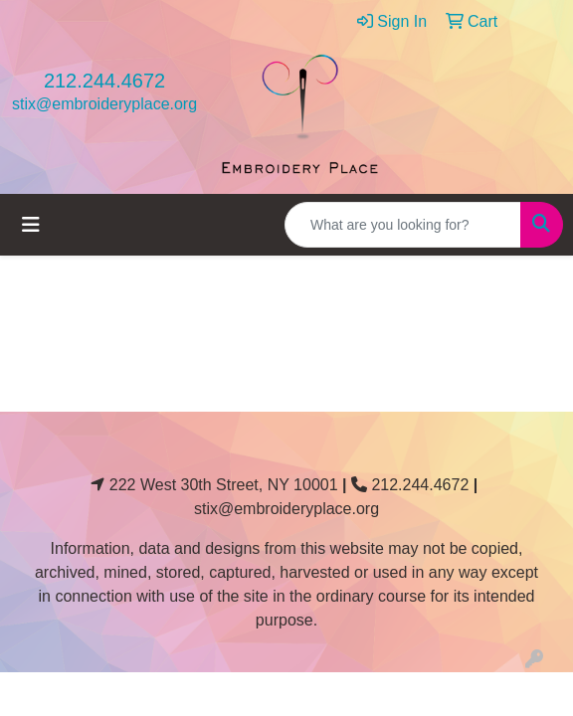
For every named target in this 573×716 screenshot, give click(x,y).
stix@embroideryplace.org (104, 103)
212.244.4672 (104, 80)
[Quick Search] (403, 225)
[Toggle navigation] (31, 225)
